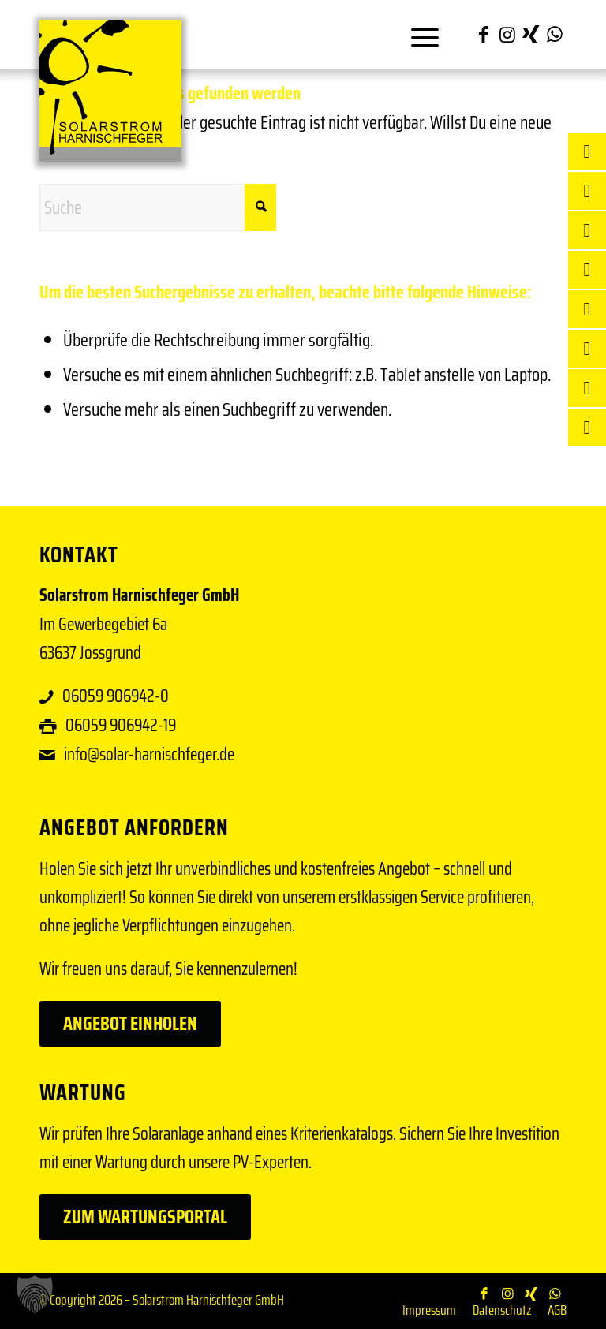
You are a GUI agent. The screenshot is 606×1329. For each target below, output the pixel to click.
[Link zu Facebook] (484, 35)
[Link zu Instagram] (507, 35)
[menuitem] (417, 34)
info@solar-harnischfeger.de (149, 754)
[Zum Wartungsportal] (145, 1217)
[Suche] (157, 207)
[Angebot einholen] (130, 1024)
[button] (34, 1294)
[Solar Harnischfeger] (110, 91)
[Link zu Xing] (531, 35)
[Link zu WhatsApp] (555, 35)
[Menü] (417, 34)
